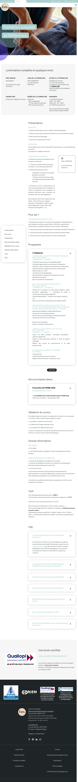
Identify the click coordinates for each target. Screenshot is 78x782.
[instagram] (33, 739)
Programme (9, 238)
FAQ (6, 258)
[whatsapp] (40, 739)
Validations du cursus (12, 246)
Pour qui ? (8, 234)
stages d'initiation (38, 546)
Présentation (9, 230)
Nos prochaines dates (12, 242)
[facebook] (29, 739)
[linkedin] (37, 739)
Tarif (6, 254)
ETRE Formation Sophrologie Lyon (57, 771)
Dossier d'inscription (11, 250)
